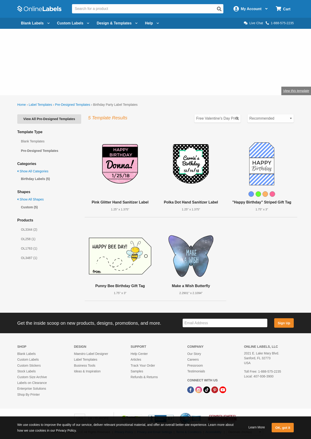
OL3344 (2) (29, 229)
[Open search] (219, 9)
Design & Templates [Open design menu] (117, 23)
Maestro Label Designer (91, 354)
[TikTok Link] (207, 389)
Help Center (139, 354)
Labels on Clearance (32, 383)
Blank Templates (32, 141)
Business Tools (84, 365)
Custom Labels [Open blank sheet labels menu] (73, 23)
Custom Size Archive (32, 377)
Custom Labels (28, 359)
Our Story (194, 354)
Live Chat (253, 23)
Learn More (256, 427)
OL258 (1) (28, 239)
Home (21, 104)
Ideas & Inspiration (87, 371)
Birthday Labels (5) (35, 179)
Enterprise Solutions (31, 388)
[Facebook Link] (191, 389)
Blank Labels (26, 354)
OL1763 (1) (29, 248)
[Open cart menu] (283, 9)
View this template (296, 91)
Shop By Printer (28, 394)
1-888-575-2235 (280, 23)
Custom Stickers (29, 365)
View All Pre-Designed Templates (49, 119)
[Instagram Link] (199, 389)
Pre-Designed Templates (72, 104)
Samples (137, 371)
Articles (136, 359)
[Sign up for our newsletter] (225, 323)
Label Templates (40, 104)
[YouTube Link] (222, 389)
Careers (193, 359)
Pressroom (195, 365)
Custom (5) (29, 207)
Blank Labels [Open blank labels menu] (35, 23)
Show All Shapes (30, 199)
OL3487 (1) (29, 258)
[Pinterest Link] (215, 389)
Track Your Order (143, 365)
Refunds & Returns (144, 377)
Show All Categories (32, 171)
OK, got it (282, 428)
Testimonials (196, 371)
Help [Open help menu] (152, 23)
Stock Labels (26, 371)
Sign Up (284, 323)
